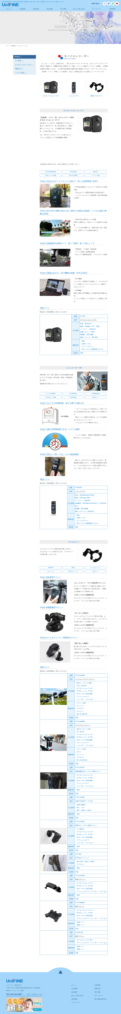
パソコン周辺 (19, 73)
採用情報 (112, 9)
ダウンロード (96, 9)
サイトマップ (75, 1002)
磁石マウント (79, 906)
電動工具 (18, 68)
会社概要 (74, 988)
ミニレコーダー (80, 491)
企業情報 (22, 9)
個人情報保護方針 (100, 999)
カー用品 (18, 60)
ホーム (8, 9)
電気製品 (17, 57)
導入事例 (63, 9)
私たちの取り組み (79, 9)
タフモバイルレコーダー (88, 320)
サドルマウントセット (82, 725)
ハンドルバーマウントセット (85, 679)
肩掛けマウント (80, 879)
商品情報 (50, 9)
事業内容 (36, 9)
